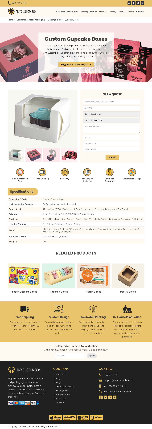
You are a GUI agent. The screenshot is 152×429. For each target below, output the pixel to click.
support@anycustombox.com (119, 380)
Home (10, 20)
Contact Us (61, 398)
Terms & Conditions (65, 386)
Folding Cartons (89, 11)
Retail (122, 11)
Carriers (140, 11)
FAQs (58, 382)
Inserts (130, 11)
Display (112, 11)
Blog (58, 378)
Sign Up (91, 355)
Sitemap (60, 402)
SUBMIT (112, 157)
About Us (60, 374)
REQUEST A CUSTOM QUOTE (76, 64)
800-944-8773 (19, 2)
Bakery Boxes (54, 20)
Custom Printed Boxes (67, 11)
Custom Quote (63, 394)
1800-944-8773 (111, 374)
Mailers (103, 11)
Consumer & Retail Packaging (31, 20)
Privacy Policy (62, 390)
